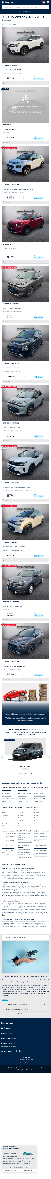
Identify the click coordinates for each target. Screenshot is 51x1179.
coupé (32, 878)
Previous (2, 757)
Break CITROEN (22, 798)
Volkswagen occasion (38, 894)
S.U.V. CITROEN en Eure (8, 840)
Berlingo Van (5, 815)
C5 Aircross (21, 820)
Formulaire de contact (8, 1047)
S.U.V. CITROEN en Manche (25, 842)
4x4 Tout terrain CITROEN (24, 793)
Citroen (20, 826)
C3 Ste (3, 826)
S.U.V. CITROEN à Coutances (25, 857)
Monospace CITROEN (39, 798)
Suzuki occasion (14, 889)
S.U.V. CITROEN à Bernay (8, 855)
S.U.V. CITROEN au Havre (40, 856)
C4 (18, 809)
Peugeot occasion (17, 892)
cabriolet (28, 878)
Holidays (36, 812)
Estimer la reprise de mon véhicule (17, 1009)
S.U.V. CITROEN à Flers (40, 850)
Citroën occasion (35, 887)
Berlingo (4, 812)
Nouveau (36, 817)
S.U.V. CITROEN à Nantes (24, 852)
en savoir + (5, 999)
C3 (2, 820)
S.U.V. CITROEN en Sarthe (40, 836)
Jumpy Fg (36, 815)
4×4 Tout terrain (15, 878)
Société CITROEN (38, 801)
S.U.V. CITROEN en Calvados (9, 833)
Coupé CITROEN (38, 793)
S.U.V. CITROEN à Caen (7, 845)
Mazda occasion (6, 889)
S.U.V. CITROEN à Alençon (40, 848)
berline (21, 878)
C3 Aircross (4, 823)
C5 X (19, 823)
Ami (3, 809)
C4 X (19, 817)
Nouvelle (36, 820)
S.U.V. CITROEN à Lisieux (8, 848)
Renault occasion (8, 892)
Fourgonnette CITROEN (8, 798)
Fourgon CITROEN (6, 796)
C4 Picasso (21, 815)
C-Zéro (3, 817)
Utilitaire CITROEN (6, 790)
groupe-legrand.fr (21, 924)
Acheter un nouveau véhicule (16, 937)
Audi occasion (19, 894)
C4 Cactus (20, 812)
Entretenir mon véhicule (14, 1014)
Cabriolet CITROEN (23, 801)
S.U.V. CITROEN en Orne (40, 833)
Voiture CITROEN (22, 790)
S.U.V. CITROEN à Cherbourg (25, 855)
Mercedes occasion (28, 894)
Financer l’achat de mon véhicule (17, 1004)
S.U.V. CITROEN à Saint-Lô (40, 845)
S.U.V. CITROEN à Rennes (24, 849)
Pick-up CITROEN (6, 801)
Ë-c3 (35, 809)
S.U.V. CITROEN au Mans (40, 853)
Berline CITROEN (22, 796)
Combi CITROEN (6, 793)
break (24, 878)
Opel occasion (43, 887)
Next (49, 757)
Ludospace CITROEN (39, 796)
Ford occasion (26, 887)
